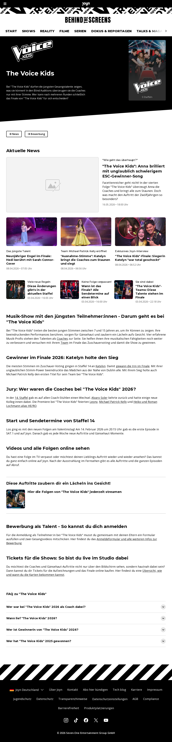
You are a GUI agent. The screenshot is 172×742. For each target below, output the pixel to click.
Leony (94, 402)
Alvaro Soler (99, 398)
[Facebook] (86, 720)
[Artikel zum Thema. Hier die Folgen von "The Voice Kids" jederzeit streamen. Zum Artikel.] (86, 499)
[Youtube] (105, 720)
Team (64, 342)
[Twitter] (95, 720)
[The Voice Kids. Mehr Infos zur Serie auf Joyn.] (147, 70)
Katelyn (101, 366)
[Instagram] (66, 720)
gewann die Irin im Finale (133, 366)
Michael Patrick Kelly (113, 402)
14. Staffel (21, 398)
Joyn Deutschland (27, 690)
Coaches (62, 338)
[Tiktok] (76, 720)
